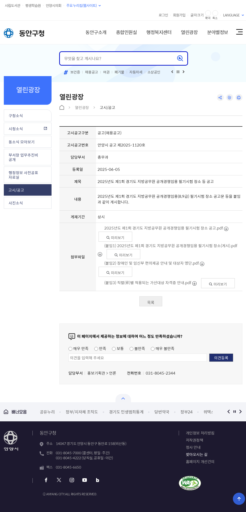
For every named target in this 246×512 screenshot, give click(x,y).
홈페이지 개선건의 (200, 461)
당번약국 (161, 412)
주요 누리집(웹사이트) (81, 5)
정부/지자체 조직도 (82, 412)
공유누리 (47, 412)
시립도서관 (12, 5)
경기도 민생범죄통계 (126, 412)
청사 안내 (193, 447)
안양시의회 (53, 5)
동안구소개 (95, 32)
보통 (118, 348)
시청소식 (16, 128)
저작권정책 (194, 440)
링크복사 (229, 97)
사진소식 (16, 203)
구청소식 (16, 115)
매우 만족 (78, 348)
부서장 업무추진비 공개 (23, 157)
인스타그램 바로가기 (72, 480)
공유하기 (220, 97)
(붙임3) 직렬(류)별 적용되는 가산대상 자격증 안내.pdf (148, 282)
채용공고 (91, 72)
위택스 (209, 412)
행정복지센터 (158, 32)
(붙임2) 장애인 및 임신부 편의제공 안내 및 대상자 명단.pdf (152, 263)
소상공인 (154, 72)
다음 (241, 412)
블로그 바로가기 (98, 480)
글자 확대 (208, 13)
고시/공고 (16, 190)
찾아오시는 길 (197, 454)
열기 (123, 398)
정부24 (186, 412)
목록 (150, 302)
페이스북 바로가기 (46, 480)
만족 (100, 348)
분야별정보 (217, 32)
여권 (106, 72)
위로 (239, 499)
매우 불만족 (162, 348)
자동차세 (135, 72)
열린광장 (189, 32)
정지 (235, 412)
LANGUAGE (231, 15)
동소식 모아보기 (22, 142)
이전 (229, 412)
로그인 (163, 15)
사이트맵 (239, 32)
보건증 (75, 72)
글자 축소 (215, 13)
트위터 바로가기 (59, 480)
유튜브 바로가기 (85, 480)
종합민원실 (126, 32)
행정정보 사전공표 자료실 (23, 175)
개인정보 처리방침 (200, 433)
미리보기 (115, 237)
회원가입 (179, 15)
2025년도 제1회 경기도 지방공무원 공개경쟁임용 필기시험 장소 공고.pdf (164, 228)
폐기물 (119, 72)
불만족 (137, 348)
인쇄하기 (239, 97)
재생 (178, 71)
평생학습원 (33, 5)
